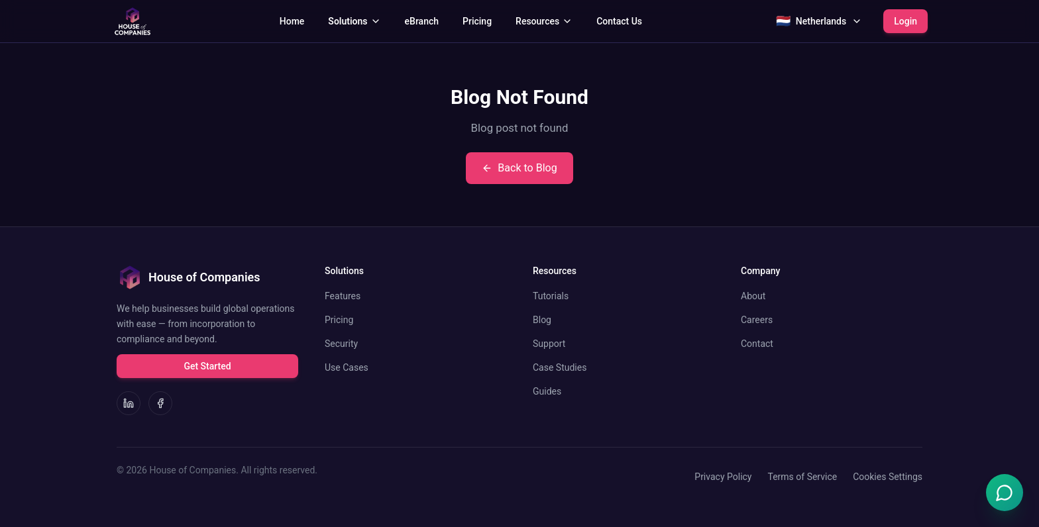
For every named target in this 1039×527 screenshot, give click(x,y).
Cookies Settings (887, 476)
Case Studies (559, 367)
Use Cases (346, 367)
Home (292, 21)
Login (905, 21)
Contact (757, 343)
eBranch (422, 21)
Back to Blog (519, 168)
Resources (544, 21)
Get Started (207, 366)
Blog (542, 319)
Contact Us (619, 21)
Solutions (354, 21)
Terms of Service (802, 476)
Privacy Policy (722, 476)
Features (342, 296)
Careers (757, 319)
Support (549, 343)
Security (341, 343)
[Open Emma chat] (1004, 492)
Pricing (477, 21)
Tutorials (551, 296)
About (753, 296)
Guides (547, 391)
